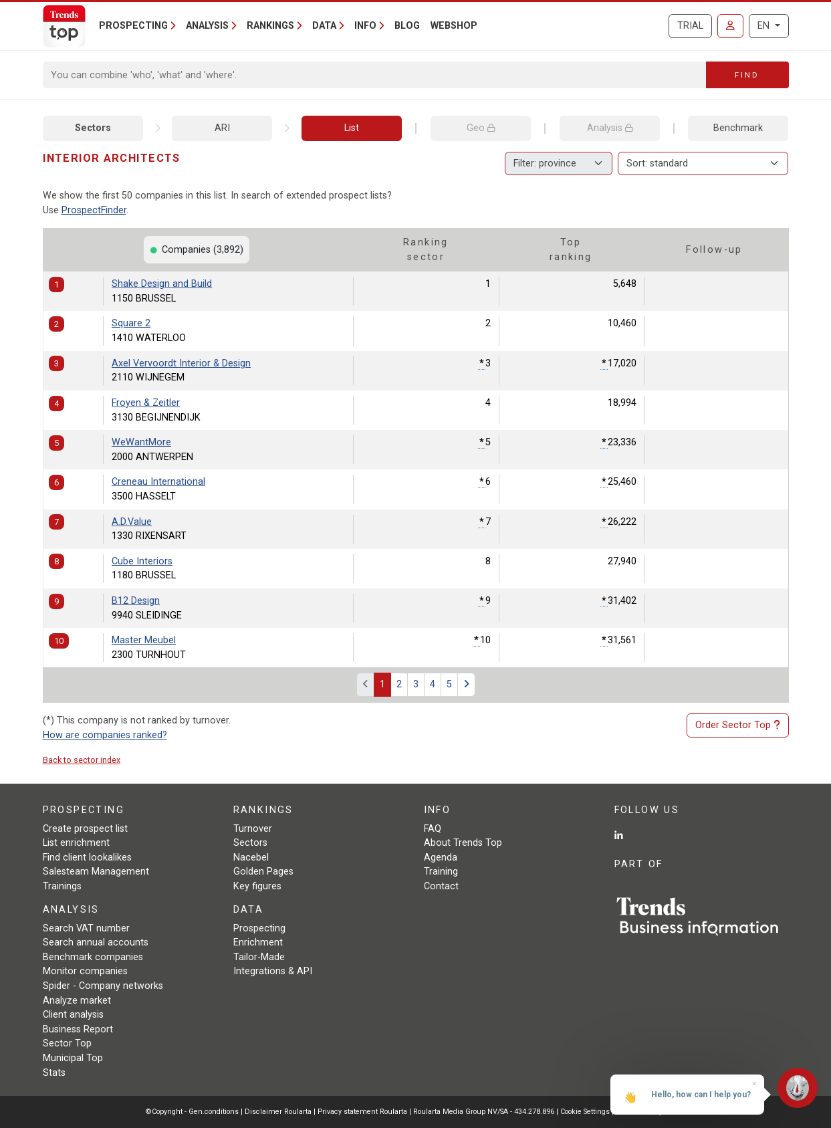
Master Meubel (144, 640)
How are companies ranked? (105, 735)
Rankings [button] (270, 25)
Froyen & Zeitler (146, 403)
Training (441, 871)
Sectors (93, 128)
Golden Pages (263, 871)
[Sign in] (730, 26)
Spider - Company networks (103, 986)
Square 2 (131, 323)
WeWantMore (141, 442)
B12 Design (136, 600)
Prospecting (259, 928)
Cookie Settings (586, 1111)
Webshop (454, 25)
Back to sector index (81, 760)
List (351, 128)
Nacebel (251, 857)
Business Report (78, 1029)
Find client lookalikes (87, 857)
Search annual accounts (95, 942)
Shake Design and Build (162, 284)
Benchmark (738, 128)
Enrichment (258, 942)
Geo (481, 128)
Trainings (62, 886)
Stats (54, 1073)
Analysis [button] (207, 25)
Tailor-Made (259, 957)
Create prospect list (85, 828)
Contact (441, 886)
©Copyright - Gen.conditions (192, 1111)
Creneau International (158, 481)
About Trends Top (463, 843)
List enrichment (76, 843)
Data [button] (324, 25)
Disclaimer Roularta (278, 1111)
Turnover (252, 828)
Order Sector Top (737, 725)
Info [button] (365, 25)
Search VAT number (86, 928)
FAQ (432, 828)
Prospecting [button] (133, 25)
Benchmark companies (93, 957)
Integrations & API (272, 971)
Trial (690, 25)
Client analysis (73, 1014)
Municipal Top (73, 1058)
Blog (407, 25)
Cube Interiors (142, 561)
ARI (222, 128)
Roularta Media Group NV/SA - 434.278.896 (484, 1111)
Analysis (609, 128)
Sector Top (67, 1043)
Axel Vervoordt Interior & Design (181, 363)
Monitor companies (85, 971)
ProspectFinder (94, 210)
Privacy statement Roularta (362, 1111)
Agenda (440, 857)
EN (764, 25)
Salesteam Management (96, 871)
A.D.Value (132, 522)
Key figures (257, 886)
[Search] (375, 75)
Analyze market (77, 1000)
